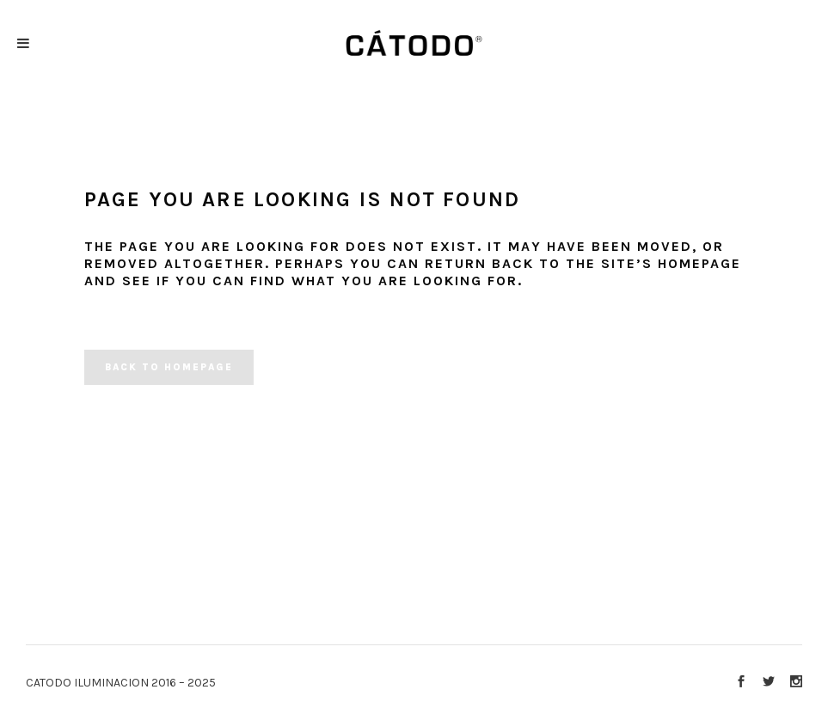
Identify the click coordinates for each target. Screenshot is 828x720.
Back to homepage (169, 367)
